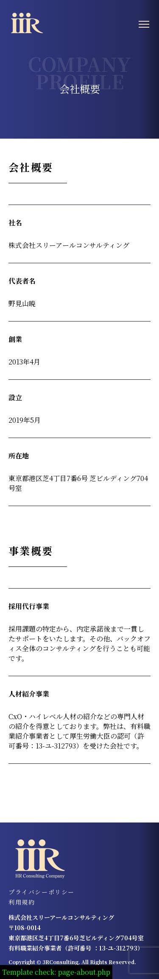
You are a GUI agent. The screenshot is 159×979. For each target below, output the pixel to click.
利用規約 (21, 902)
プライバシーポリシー (41, 892)
